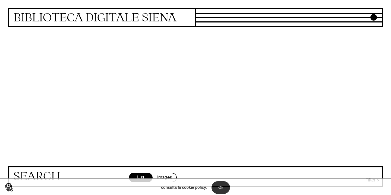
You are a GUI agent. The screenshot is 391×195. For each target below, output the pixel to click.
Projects (204, 20)
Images (164, 177)
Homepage (102, 18)
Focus (202, 16)
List (140, 177)
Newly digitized (211, 24)
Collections (207, 11)
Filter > (372, 180)
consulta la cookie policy (183, 190)
